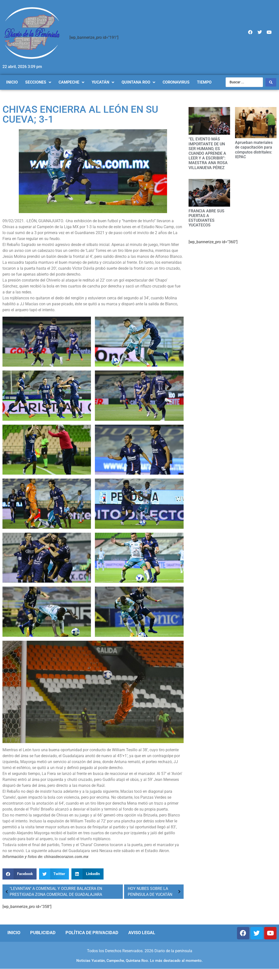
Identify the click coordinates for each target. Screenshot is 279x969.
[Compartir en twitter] (54, 874)
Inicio (13, 932)
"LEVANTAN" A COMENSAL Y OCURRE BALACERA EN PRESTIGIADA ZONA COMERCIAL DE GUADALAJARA (53, 891)
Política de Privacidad (91, 932)
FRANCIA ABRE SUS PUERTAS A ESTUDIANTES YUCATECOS (206, 218)
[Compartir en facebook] (19, 874)
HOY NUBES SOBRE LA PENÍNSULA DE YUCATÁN (155, 891)
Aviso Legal (141, 932)
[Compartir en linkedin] (87, 874)
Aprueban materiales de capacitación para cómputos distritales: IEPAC (254, 149)
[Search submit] (270, 82)
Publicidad (43, 932)
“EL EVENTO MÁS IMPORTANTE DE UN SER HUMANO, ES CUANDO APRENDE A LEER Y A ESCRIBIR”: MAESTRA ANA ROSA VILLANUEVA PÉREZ (208, 153)
